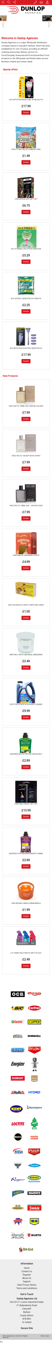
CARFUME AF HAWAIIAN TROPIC (26, 555)
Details (26, 112)
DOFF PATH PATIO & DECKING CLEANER (26, 704)
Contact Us (26, 1271)
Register (27, 1274)
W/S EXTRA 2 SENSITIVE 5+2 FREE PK (26, 298)
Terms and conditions (26, 1288)
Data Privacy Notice (26, 1285)
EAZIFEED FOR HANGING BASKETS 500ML (26, 853)
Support (27, 1281)
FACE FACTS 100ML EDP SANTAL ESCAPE (26, 406)
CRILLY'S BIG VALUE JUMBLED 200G (26, 149)
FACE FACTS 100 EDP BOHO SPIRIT (26, 456)
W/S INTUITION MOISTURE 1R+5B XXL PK (26, 100)
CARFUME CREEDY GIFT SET (26, 804)
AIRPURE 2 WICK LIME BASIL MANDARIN (26, 655)
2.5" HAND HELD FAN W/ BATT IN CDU (26, 953)
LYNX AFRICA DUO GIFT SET (26, 199)
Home (27, 1268)
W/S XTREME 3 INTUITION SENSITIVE (26, 249)
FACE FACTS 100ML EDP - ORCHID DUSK (26, 505)
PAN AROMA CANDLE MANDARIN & (26, 903)
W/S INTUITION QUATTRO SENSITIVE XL (26, 348)
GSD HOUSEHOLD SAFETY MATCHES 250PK (26, 605)
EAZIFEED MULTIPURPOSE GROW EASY (26, 754)
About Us (26, 1278)
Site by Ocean (45, 1336)
